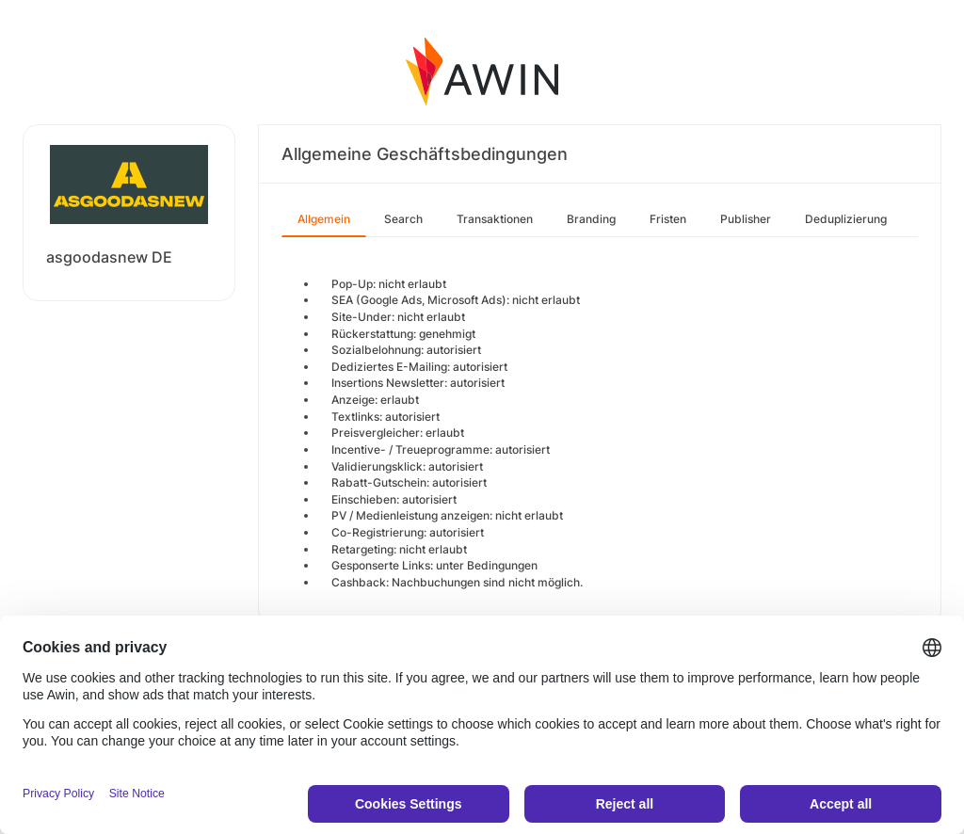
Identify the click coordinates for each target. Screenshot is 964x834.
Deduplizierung (846, 219)
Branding (591, 219)
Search (403, 219)
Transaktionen (495, 219)
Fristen (668, 219)
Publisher (745, 219)
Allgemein (323, 219)
